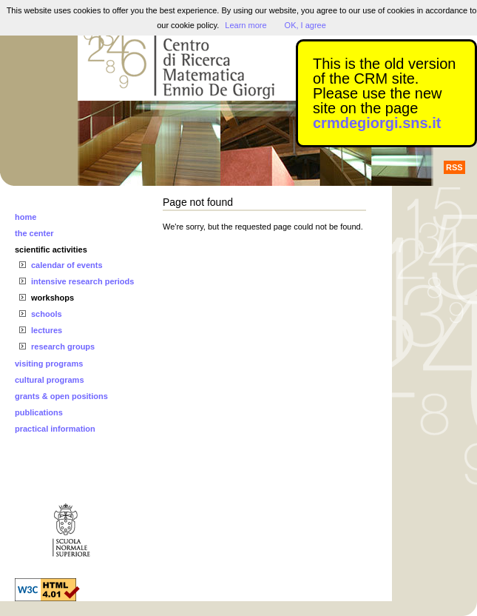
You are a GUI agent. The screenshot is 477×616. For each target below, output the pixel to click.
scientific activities (51, 249)
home (25, 216)
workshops (52, 297)
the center (34, 233)
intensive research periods (82, 281)
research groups (63, 346)
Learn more (245, 25)
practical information (55, 428)
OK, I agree (305, 25)
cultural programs (49, 379)
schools (46, 313)
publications (39, 412)
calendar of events (67, 265)
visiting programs (49, 363)
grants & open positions (61, 396)
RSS (454, 167)
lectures (46, 330)
